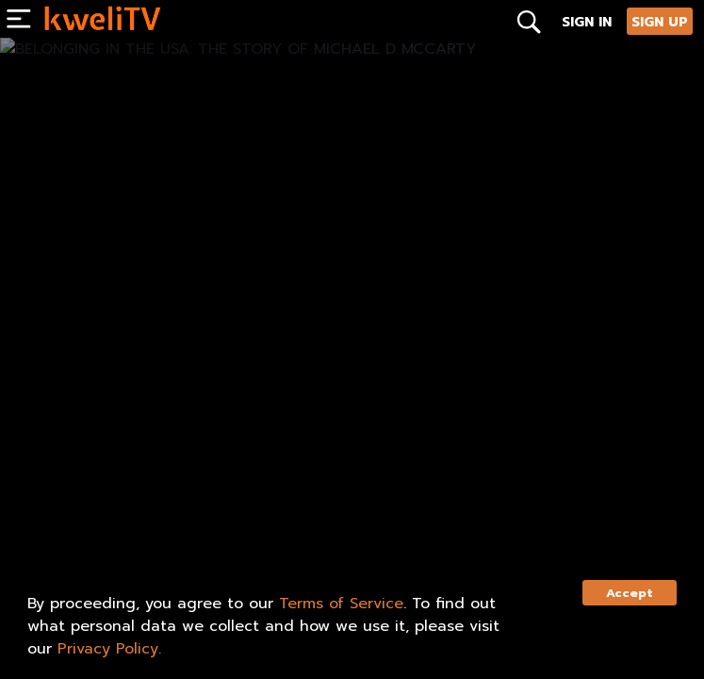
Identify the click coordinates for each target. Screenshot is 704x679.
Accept (629, 593)
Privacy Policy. (109, 649)
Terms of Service (341, 603)
